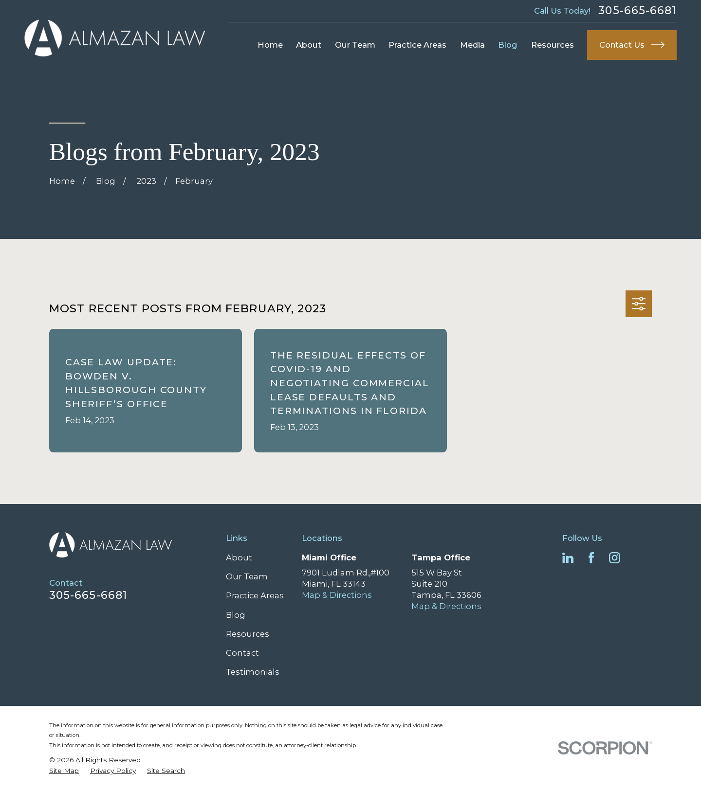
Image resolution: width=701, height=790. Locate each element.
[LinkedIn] (567, 557)
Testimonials (252, 672)
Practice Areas (255, 595)
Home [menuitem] (270, 45)
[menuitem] (64, 770)
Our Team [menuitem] (355, 45)
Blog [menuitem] (507, 45)
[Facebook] (591, 557)
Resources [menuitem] (552, 45)
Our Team (247, 576)
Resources (247, 634)
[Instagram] (614, 557)
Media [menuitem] (472, 45)
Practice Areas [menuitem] (417, 45)
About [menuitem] (308, 45)
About (239, 557)
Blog (235, 615)
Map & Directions (337, 595)
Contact (242, 653)
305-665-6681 (637, 10)
